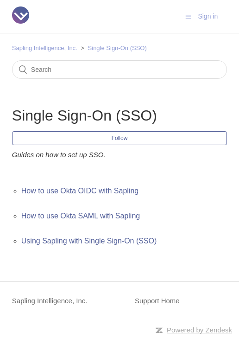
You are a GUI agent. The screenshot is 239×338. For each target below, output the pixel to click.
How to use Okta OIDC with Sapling (79, 191)
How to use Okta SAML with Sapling (80, 216)
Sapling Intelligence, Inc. (44, 48)
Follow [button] (120, 138)
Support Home (157, 301)
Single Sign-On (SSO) (117, 48)
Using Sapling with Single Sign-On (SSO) (89, 241)
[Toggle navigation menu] (188, 16)
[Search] (119, 69)
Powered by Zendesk (199, 330)
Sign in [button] (208, 16)
